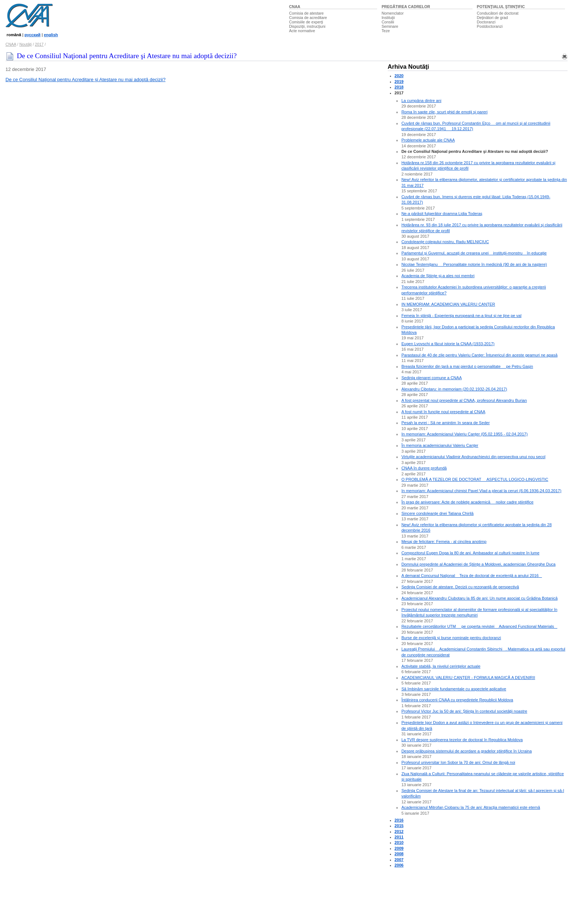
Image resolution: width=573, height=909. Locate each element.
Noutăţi (25, 44)
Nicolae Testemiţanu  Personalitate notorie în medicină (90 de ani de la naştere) (474, 264)
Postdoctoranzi (490, 26)
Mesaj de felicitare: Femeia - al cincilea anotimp (443, 541)
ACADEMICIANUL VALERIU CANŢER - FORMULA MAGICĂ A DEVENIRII (468, 677)
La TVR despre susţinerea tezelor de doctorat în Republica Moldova (462, 740)
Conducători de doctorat (498, 13)
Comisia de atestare (306, 13)
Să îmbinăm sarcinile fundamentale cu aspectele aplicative (453, 689)
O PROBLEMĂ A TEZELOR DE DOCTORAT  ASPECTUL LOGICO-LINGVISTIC (474, 479)
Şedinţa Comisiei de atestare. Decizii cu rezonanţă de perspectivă (460, 587)
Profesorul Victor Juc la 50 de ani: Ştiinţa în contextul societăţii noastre (464, 711)
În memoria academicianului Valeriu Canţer (439, 445)
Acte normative (302, 31)
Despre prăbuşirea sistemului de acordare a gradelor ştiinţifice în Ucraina (466, 751)
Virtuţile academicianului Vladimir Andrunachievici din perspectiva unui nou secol (473, 456)
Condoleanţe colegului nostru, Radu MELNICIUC (445, 241)
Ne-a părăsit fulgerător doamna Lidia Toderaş (441, 213)
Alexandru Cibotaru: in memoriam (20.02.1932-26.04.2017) (454, 389)
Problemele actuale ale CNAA (428, 140)
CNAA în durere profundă (424, 468)
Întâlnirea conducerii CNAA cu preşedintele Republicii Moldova (457, 700)
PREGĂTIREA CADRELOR (406, 6)
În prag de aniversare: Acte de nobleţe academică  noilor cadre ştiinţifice (467, 502)
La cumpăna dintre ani (421, 100)
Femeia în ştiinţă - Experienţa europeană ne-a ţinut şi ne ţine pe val (461, 315)
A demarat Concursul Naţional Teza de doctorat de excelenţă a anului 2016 (471, 575)
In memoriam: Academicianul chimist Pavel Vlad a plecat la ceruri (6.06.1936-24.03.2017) (481, 491)
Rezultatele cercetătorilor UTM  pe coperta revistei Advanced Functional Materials (479, 626)
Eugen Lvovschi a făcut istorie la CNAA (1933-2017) (447, 344)
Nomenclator (392, 13)
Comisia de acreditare (308, 17)
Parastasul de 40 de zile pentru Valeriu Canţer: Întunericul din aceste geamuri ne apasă (479, 355)
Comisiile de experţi (306, 22)
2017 (39, 44)
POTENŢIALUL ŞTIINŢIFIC (501, 6)
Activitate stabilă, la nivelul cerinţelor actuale (440, 666)
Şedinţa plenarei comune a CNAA (431, 378)
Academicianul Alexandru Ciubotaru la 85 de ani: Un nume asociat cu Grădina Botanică (479, 598)
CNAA (294, 6)
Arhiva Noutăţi (408, 66)
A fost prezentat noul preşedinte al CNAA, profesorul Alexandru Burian (464, 400)
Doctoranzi (486, 22)
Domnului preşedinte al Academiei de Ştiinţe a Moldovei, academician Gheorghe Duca (478, 564)
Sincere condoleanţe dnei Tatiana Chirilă (437, 513)
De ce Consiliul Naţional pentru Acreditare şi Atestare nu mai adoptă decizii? (85, 79)
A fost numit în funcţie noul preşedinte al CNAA (443, 412)
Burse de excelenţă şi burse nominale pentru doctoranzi (451, 637)
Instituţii (388, 17)
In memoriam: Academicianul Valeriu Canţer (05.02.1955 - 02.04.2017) (464, 434)
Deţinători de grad (492, 17)
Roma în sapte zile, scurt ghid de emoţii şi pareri (444, 112)
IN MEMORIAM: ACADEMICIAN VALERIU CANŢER (448, 304)
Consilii (388, 22)
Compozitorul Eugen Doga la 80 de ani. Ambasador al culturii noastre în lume (470, 553)
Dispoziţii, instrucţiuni (307, 26)
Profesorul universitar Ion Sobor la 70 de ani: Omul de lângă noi (458, 762)
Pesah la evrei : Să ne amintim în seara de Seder (445, 422)
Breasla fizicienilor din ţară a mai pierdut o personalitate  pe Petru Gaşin (467, 366)
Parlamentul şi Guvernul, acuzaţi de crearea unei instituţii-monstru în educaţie (473, 253)
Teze (386, 31)
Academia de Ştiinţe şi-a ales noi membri (437, 276)
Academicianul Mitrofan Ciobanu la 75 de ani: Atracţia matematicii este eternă (470, 807)
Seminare (390, 26)
